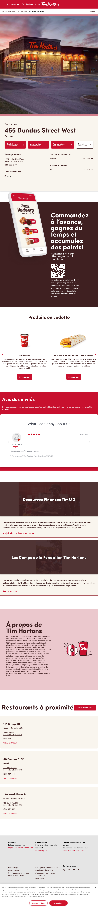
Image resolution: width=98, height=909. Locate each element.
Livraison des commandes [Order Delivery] (38, 145)
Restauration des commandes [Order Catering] (62, 145)
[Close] (95, 887)
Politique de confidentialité (46, 867)
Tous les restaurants (8, 11)
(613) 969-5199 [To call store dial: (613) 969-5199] (11, 165)
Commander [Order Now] (24, 377)
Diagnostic (39, 878)
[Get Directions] (26, 160)
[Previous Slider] (3, 354)
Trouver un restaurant (85, 707)
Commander (13, 4)
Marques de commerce (45, 873)
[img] (79, 870)
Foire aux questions (16, 875)
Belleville (24, 11)
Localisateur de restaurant (73, 850)
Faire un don (11, 591)
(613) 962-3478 (9, 738)
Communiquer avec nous (18, 873)
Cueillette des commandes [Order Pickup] (15, 145)
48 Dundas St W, (12, 768)
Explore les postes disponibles (20, 847)
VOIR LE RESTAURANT (10, 743)
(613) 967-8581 (9, 774)
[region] (49, 896)
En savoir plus (41, 850)
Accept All (58, 903)
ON (18, 11)
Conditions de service (44, 870)
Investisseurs (13, 870)
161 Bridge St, (12, 733)
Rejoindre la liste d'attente (19, 533)
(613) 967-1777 (9, 809)
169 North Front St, (12, 804)
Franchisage (13, 867)
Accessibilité (40, 875)
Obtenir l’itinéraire (84, 145)
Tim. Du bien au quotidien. (34, 4)
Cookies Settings (38, 903)
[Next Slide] (95, 354)
